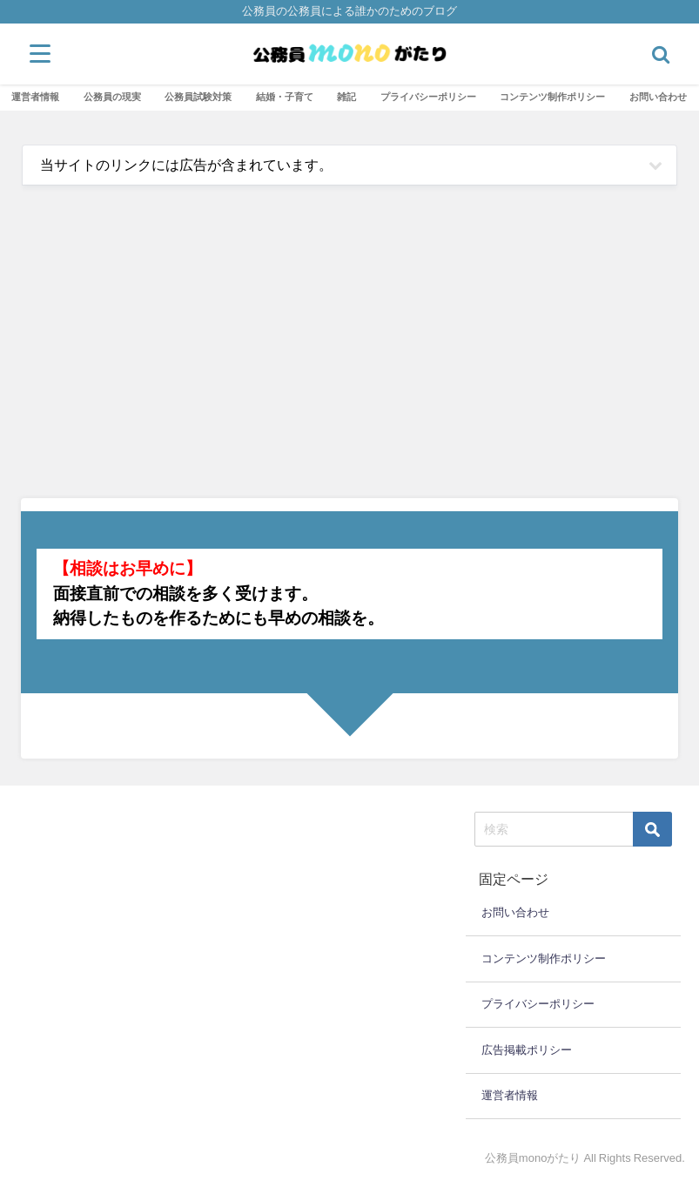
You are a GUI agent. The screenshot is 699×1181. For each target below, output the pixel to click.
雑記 (346, 96)
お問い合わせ (658, 96)
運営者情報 (35, 96)
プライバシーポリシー (428, 96)
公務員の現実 (112, 96)
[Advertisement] (349, 350)
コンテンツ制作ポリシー (552, 96)
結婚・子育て (284, 96)
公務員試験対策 (198, 96)
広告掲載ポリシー (526, 1050)
